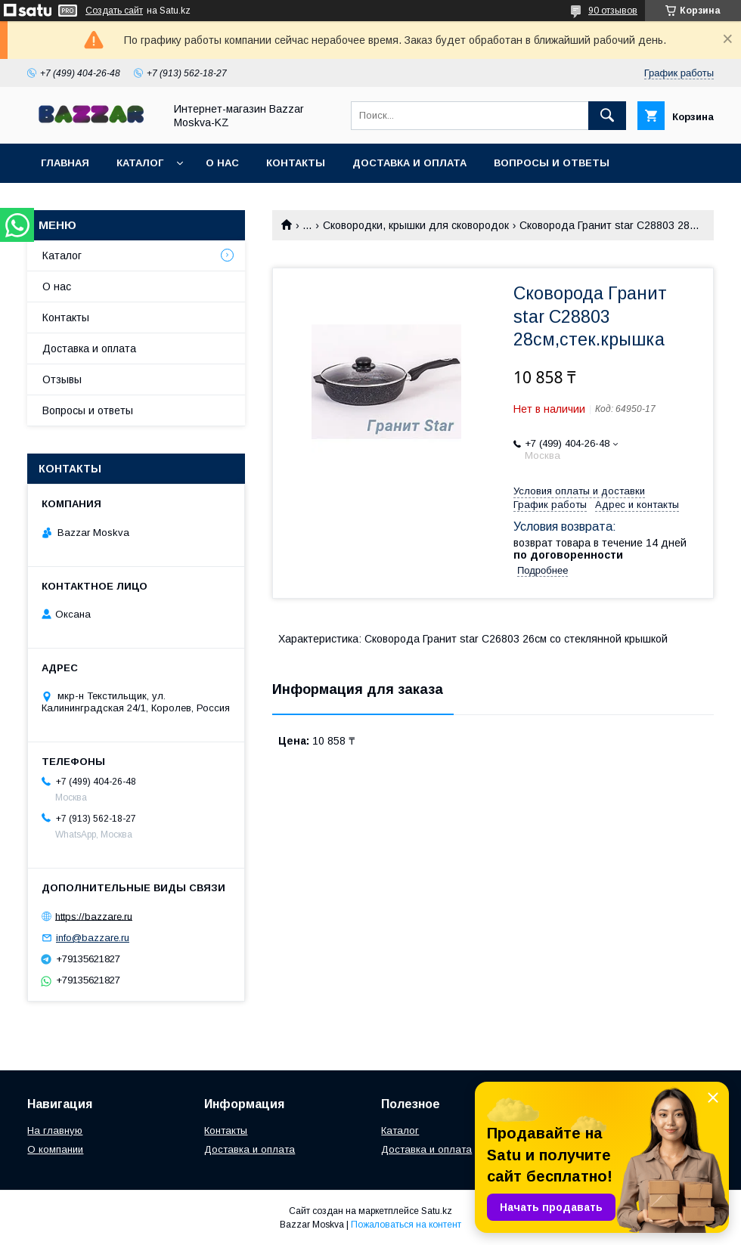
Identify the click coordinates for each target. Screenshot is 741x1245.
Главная (65, 163)
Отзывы (62, 379)
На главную (54, 1130)
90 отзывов (612, 10)
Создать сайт (114, 10)
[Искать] (607, 115)
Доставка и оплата (409, 163)
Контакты (295, 163)
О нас (222, 163)
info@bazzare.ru (92, 937)
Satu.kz (436, 1211)
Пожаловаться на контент (406, 1224)
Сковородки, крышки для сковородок (416, 225)
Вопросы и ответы (551, 163)
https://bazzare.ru (93, 915)
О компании (55, 1149)
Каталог (139, 163)
